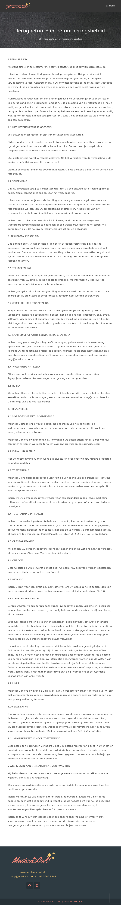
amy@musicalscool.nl (24, 876)
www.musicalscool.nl (32, 872)
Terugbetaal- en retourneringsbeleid (63, 39)
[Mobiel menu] (110, 6)
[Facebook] (29, 885)
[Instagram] (37, 885)
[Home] (40, 39)
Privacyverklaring (73, 902)
